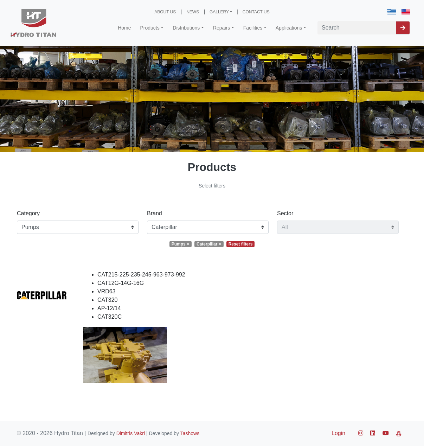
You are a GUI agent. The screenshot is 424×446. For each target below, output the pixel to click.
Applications (289, 28)
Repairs (221, 28)
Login (338, 433)
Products (150, 28)
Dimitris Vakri (130, 433)
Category (28, 213)
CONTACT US (256, 11)
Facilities (252, 28)
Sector (285, 213)
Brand (154, 213)
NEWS (192, 11)
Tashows (189, 433)
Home (124, 28)
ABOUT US (165, 11)
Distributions (186, 28)
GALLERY (219, 11)
